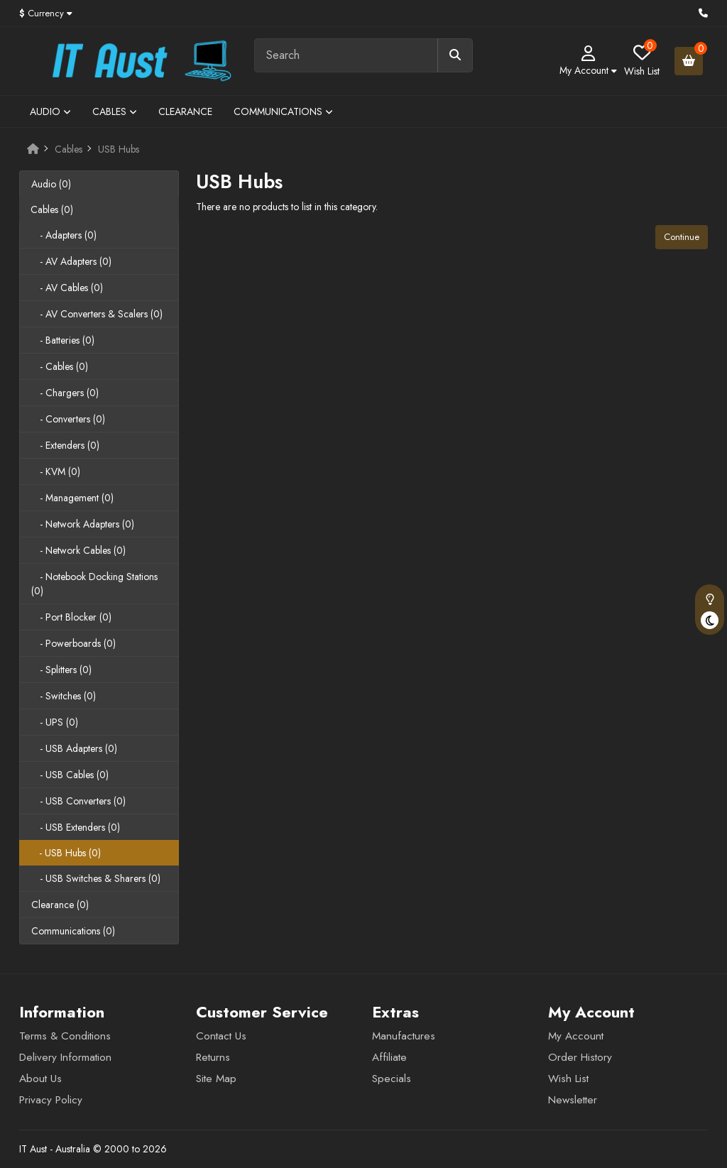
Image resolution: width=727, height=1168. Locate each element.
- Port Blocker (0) (71, 617)
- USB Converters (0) (78, 801)
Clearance (185, 111)
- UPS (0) (54, 722)
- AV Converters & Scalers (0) (97, 314)
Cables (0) (52, 209)
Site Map (216, 1078)
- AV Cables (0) (67, 287)
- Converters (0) (68, 419)
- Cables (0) (59, 366)
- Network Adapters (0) (82, 524)
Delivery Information (65, 1057)
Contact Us (221, 1036)
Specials (391, 1078)
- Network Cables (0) (78, 550)
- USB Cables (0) (70, 775)
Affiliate (389, 1057)
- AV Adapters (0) (71, 261)
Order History (580, 1057)
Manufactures (403, 1036)
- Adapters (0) (64, 235)
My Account (575, 1036)
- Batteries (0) (62, 340)
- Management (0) (72, 498)
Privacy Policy (50, 1100)
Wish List (568, 1078)
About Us (40, 1078)
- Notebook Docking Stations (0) (94, 583)
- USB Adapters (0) (74, 748)
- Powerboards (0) (73, 643)
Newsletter (572, 1100)
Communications (283, 111)
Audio (50, 111)
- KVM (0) (55, 471)
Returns (213, 1057)
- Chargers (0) (65, 393)
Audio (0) (51, 184)
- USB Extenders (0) (75, 827)
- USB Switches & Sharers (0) (95, 878)
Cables (114, 111)
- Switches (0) (63, 696)
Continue (681, 237)
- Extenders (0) (65, 445)
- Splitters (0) (61, 669)
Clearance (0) (60, 904)
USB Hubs (118, 149)
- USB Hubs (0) (66, 853)
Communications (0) (73, 931)
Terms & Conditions (65, 1036)
